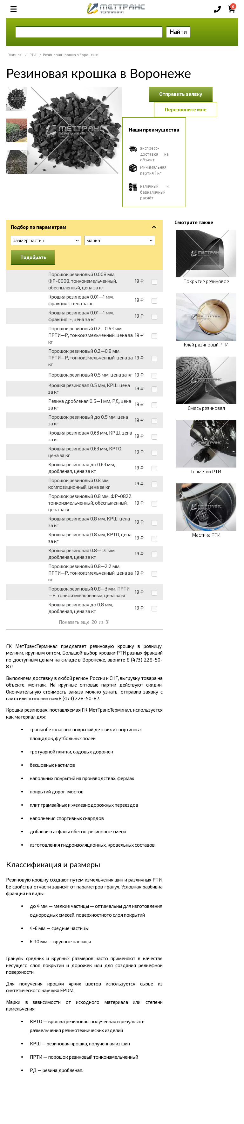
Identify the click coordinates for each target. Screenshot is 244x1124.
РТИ (33, 55)
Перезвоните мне (186, 109)
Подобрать (33, 257)
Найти (178, 31)
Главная (15, 55)
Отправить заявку (180, 94)
